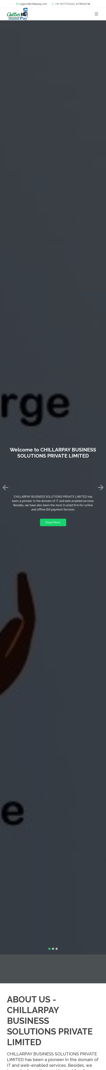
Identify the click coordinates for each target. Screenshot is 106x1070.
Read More (53, 511)
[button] (5, 476)
